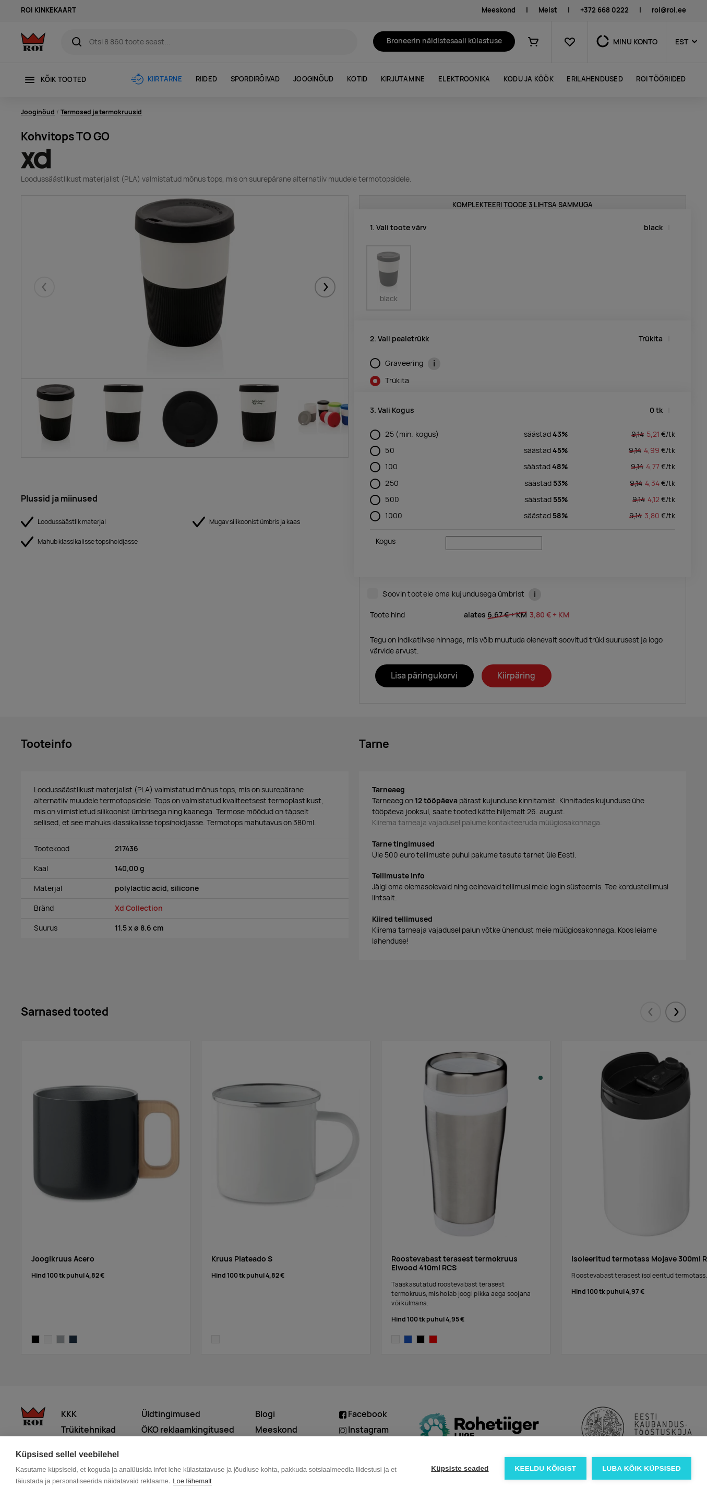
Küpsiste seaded (459, 1468)
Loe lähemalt (192, 1481)
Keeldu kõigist (546, 1468)
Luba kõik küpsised (641, 1468)
